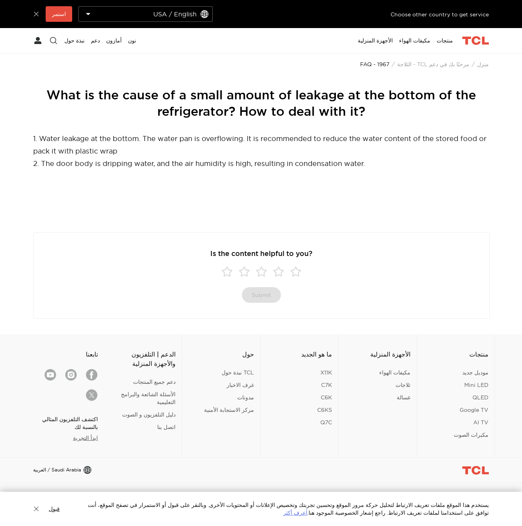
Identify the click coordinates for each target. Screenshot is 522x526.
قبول (54, 508)
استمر (59, 14)
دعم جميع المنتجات (154, 381)
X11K (326, 372)
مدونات (245, 397)
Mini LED (476, 384)
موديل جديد (475, 372)
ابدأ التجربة (85, 437)
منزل (483, 64)
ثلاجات (403, 384)
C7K (326, 384)
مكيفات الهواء (394, 372)
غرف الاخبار (240, 384)
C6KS (324, 409)
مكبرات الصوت (471, 434)
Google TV (474, 409)
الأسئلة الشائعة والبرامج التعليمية (148, 398)
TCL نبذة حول (238, 372)
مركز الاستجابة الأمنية (229, 409)
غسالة (403, 397)
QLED (480, 397)
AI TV (480, 422)
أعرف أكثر (295, 512)
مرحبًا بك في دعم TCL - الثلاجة (433, 64)
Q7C (326, 422)
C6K (326, 397)
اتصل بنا (166, 427)
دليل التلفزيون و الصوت (149, 414)
